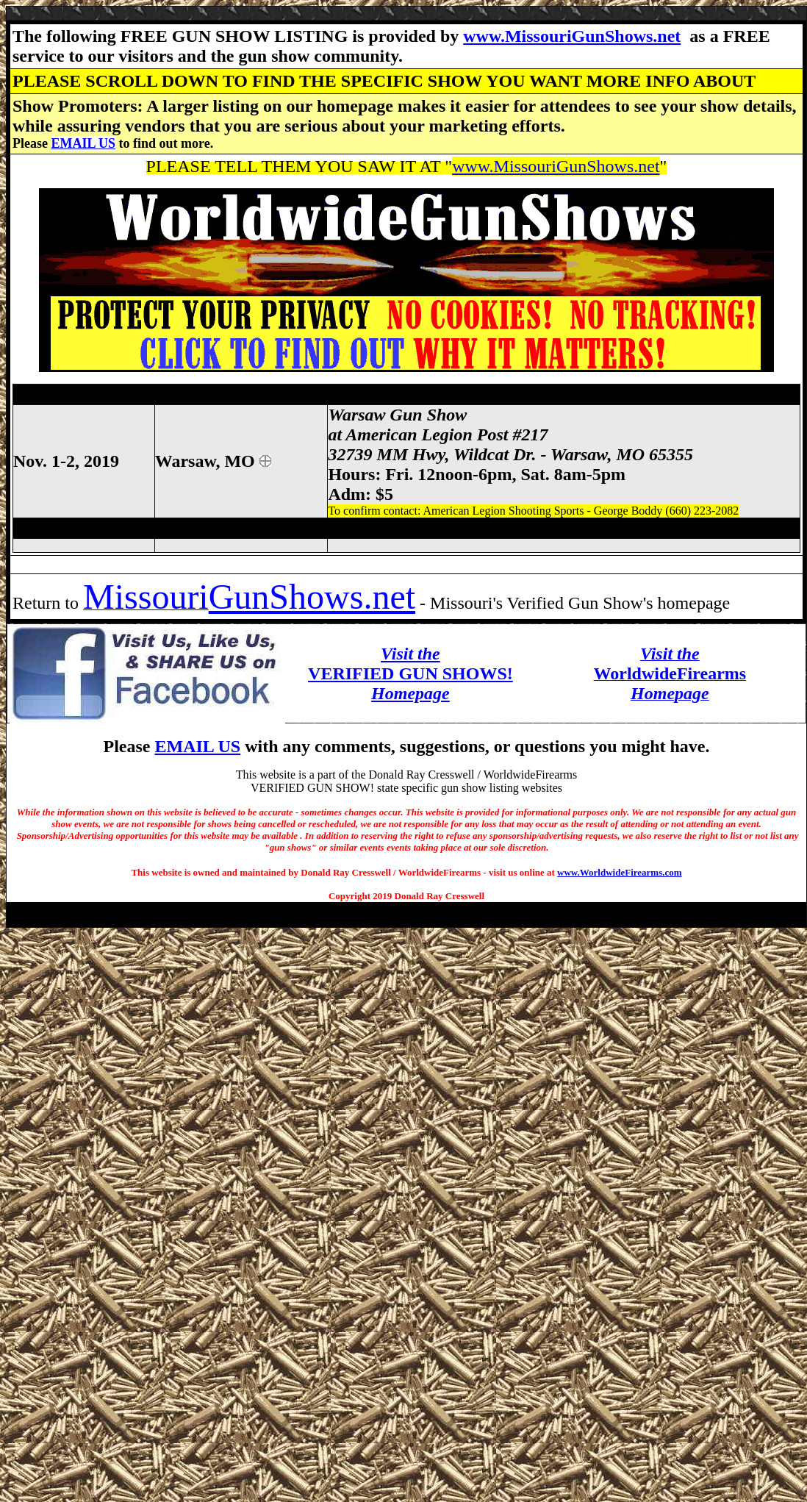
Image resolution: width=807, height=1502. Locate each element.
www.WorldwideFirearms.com (619, 872)
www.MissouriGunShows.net (572, 36)
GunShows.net (312, 596)
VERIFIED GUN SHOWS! (410, 673)
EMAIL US (83, 143)
